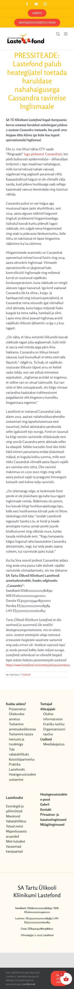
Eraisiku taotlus (54, 724)
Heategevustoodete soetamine (21, 776)
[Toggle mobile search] (58, 34)
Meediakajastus (54, 744)
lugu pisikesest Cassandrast (43, 154)
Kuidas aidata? (16, 704)
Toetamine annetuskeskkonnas (21, 726)
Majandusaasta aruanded (16, 833)
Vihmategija (27, 935)
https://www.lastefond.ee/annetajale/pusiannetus (38, 665)
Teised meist (14, 826)
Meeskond (13, 816)
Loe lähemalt (28, 984)
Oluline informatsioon (53, 716)
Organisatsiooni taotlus (54, 731)
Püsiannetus (17, 709)
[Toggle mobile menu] (66, 34)
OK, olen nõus (59, 978)
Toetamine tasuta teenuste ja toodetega (21, 739)
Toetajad (46, 704)
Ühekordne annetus (16, 716)
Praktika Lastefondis (17, 766)
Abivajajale (47, 709)
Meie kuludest (15, 841)
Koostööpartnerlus (21, 759)
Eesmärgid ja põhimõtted (14, 808)
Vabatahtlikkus (16, 821)
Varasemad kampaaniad (14, 849)
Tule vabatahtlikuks (19, 751)
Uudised (26, 674)
